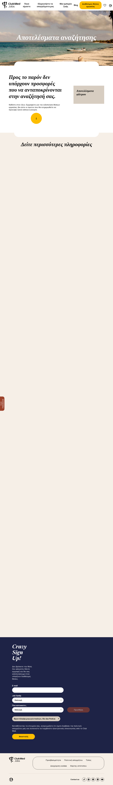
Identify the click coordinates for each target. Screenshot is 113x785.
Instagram (89, 779)
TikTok (84, 779)
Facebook (93, 779)
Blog (76, 5)
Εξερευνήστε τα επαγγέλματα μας (45, 5)
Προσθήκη (78, 710)
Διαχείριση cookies (58, 766)
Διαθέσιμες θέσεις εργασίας (90, 5)
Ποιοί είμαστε (26, 5)
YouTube (102, 779)
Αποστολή (23, 736)
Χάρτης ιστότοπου (78, 766)
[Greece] (110, 5)
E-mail (15, 686)
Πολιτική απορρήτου (73, 760)
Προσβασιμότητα (53, 760)
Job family (16, 696)
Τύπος (88, 760)
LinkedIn (98, 779)
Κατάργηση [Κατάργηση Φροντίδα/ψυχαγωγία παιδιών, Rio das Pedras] (58, 718)
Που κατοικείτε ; (19, 705)
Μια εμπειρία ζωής (66, 5)
